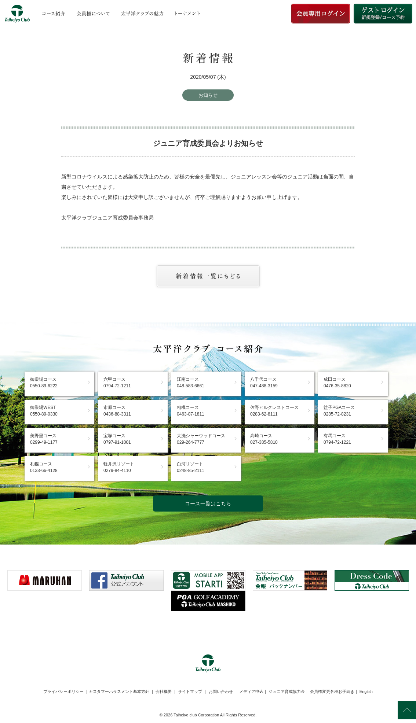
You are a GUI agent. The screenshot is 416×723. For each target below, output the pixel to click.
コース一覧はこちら (208, 503)
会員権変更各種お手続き (332, 691)
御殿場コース (44, 382)
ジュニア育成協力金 (287, 691)
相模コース (190, 411)
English (366, 691)
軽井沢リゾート (118, 467)
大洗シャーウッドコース (201, 439)
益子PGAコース (339, 411)
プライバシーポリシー (63, 691)
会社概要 (164, 691)
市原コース (117, 411)
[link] (208, 629)
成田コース (337, 382)
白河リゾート (190, 467)
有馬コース (337, 439)
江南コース (190, 382)
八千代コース (264, 382)
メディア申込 (251, 691)
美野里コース (44, 439)
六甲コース (117, 382)
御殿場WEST (44, 411)
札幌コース (44, 467)
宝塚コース (117, 439)
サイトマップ (190, 691)
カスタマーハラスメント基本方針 (119, 691)
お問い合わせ (221, 691)
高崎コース (264, 439)
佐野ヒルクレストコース (274, 411)
